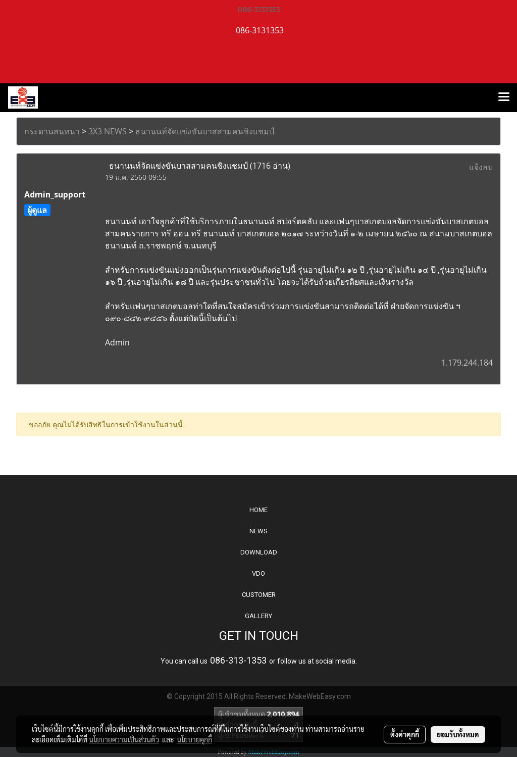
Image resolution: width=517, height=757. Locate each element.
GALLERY (258, 616)
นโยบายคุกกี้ (194, 739)
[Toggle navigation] (504, 97)
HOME (258, 510)
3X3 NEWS (107, 131)
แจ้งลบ (481, 167)
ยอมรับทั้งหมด (458, 734)
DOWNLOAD (258, 552)
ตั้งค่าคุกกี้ (404, 734)
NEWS (258, 531)
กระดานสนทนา (52, 131)
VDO (258, 573)
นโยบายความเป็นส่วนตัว (124, 739)
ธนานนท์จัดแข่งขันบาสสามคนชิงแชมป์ (204, 131)
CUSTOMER (259, 594)
